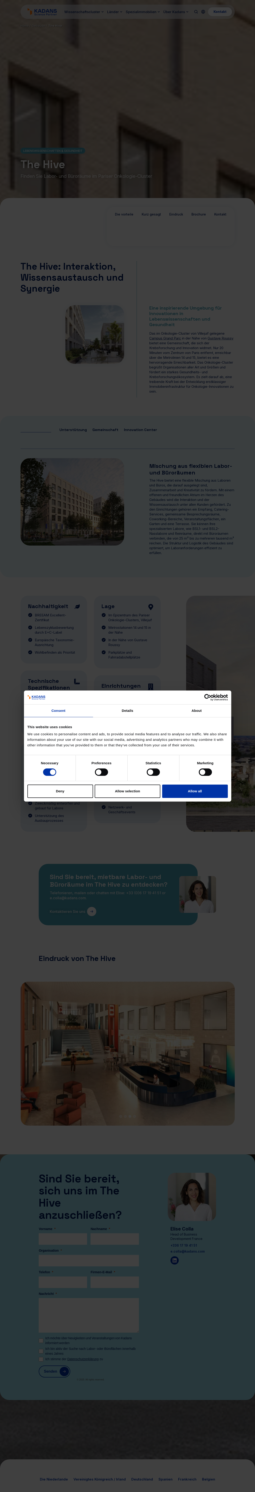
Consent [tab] (58, 711)
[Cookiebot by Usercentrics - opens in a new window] (208, 697)
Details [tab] (127, 711)
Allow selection (127, 791)
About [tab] (197, 711)
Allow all (195, 791)
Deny (60, 791)
